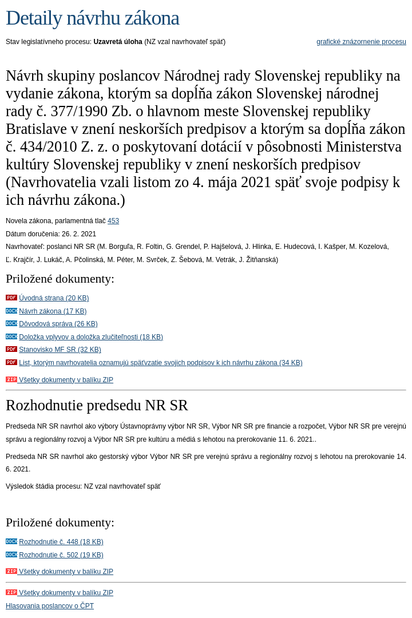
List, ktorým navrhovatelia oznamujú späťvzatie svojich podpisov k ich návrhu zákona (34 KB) (160, 363)
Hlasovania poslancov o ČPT (50, 606)
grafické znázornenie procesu (361, 42)
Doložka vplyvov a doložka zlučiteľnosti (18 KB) (91, 337)
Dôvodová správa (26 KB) (58, 324)
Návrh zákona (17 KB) (52, 311)
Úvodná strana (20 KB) (54, 298)
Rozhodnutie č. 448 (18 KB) (61, 542)
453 (113, 221)
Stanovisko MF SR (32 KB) (60, 350)
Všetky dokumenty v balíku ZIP (59, 380)
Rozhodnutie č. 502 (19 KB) (61, 555)
